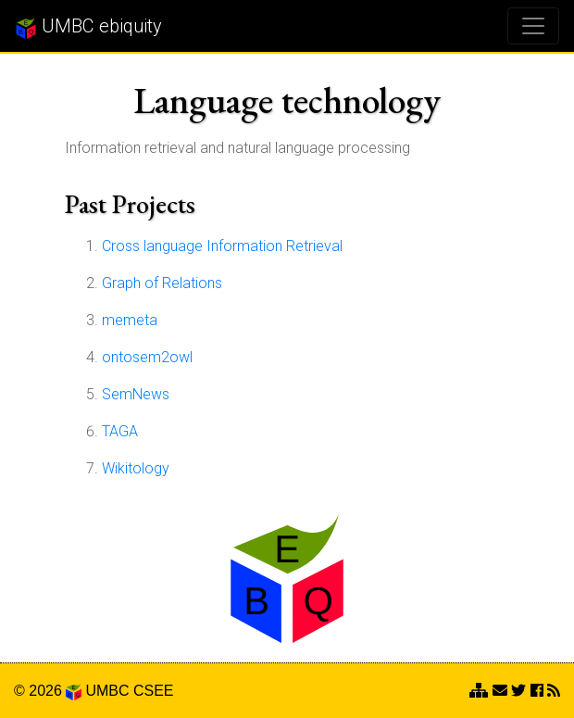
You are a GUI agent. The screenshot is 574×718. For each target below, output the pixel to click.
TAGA (120, 431)
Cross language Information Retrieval (222, 246)
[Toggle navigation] (533, 25)
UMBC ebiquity (88, 27)
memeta (129, 320)
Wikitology (135, 468)
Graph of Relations (162, 283)
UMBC (107, 691)
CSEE (153, 691)
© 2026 (47, 691)
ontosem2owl (147, 357)
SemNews (135, 394)
